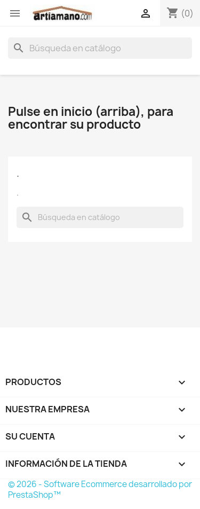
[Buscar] (100, 48)
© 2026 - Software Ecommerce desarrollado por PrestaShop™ (100, 489)
